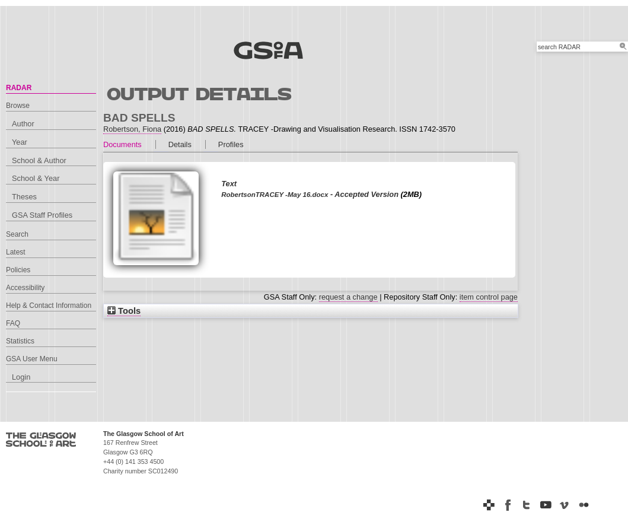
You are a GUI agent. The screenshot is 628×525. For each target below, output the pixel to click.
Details (180, 144)
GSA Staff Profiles (42, 215)
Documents (122, 144)
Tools (124, 311)
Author (23, 123)
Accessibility (25, 288)
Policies (18, 270)
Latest (15, 252)
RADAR (18, 88)
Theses (24, 196)
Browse (18, 105)
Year (19, 142)
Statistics (20, 341)
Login (21, 377)
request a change (348, 296)
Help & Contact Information (48, 305)
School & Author (39, 160)
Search (17, 234)
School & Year (35, 178)
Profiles (231, 144)
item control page (489, 296)
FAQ (13, 323)
